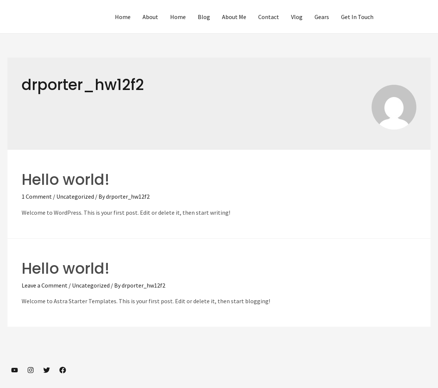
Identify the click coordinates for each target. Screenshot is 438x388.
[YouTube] (14, 370)
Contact (268, 17)
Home (123, 17)
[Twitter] (46, 370)
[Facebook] (62, 370)
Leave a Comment (45, 285)
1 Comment (37, 196)
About (150, 17)
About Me (234, 17)
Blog (204, 17)
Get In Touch (357, 17)
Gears (322, 17)
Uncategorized (75, 196)
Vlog (297, 17)
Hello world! (66, 179)
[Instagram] (30, 370)
